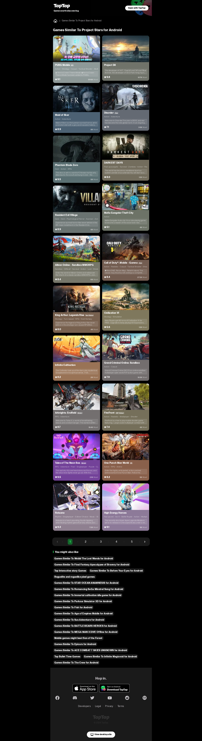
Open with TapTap (136, 8)
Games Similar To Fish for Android (73, 607)
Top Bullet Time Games (67, 656)
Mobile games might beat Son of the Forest (78, 638)
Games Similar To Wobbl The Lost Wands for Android (83, 558)
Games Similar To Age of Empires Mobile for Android (83, 613)
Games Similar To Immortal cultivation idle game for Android (87, 595)
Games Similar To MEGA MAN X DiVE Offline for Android (86, 632)
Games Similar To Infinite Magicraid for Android (110, 656)
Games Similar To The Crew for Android (76, 662)
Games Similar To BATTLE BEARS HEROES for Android (85, 626)
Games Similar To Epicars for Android (75, 644)
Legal (98, 706)
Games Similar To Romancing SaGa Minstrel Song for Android (88, 589)
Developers (84, 706)
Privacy (109, 706)
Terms (121, 706)
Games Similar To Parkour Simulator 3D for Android (83, 601)
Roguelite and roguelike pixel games (74, 576)
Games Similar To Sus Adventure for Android (79, 619)
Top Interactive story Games (70, 570)
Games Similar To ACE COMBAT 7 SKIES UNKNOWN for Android (90, 650)
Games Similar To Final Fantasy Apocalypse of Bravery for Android (91, 564)
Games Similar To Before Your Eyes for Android (116, 570)
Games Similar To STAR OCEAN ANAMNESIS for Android (86, 583)
